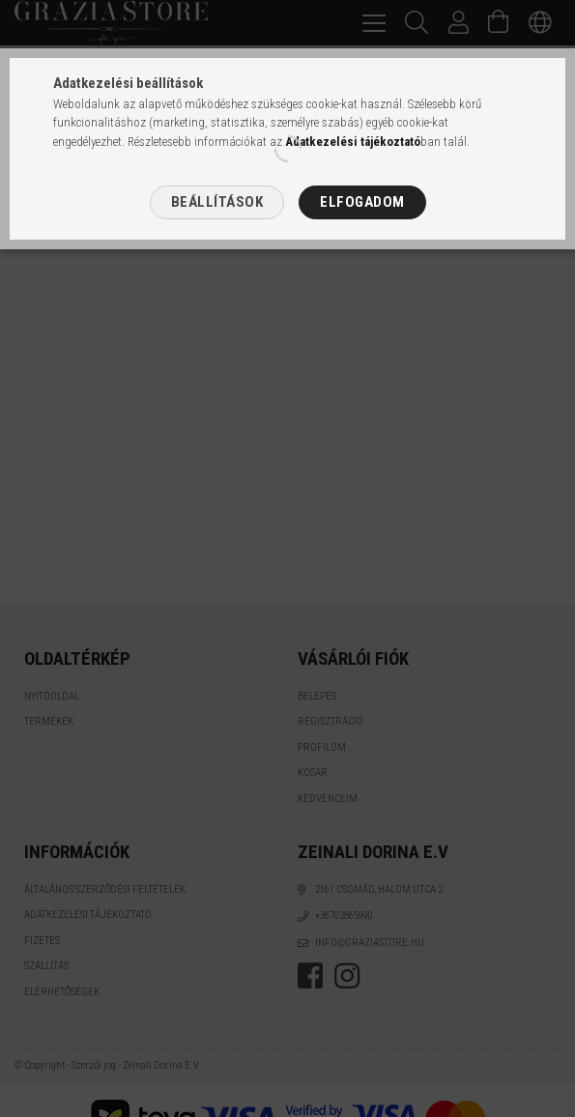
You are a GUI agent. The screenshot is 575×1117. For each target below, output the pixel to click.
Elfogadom (362, 202)
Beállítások (217, 202)
